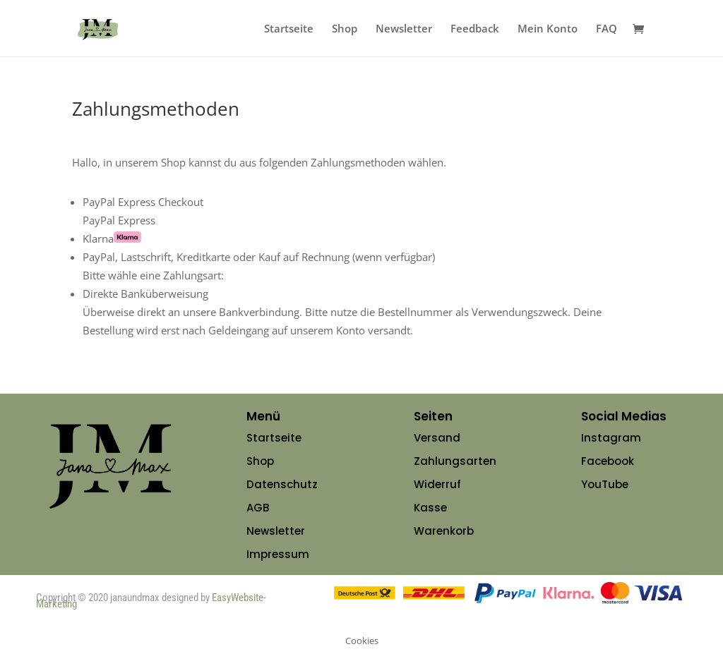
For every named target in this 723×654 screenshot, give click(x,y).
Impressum (277, 554)
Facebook (607, 461)
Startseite (288, 29)
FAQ (606, 29)
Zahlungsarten (455, 461)
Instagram (611, 437)
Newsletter (404, 29)
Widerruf (437, 484)
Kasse (430, 507)
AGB (257, 507)
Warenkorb (444, 530)
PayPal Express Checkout (143, 202)
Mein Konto (548, 29)
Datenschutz (282, 484)
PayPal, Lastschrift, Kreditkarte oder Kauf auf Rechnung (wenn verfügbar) (259, 257)
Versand (437, 437)
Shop (344, 29)
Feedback (474, 29)
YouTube (604, 484)
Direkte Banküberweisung (145, 293)
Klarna (112, 238)
